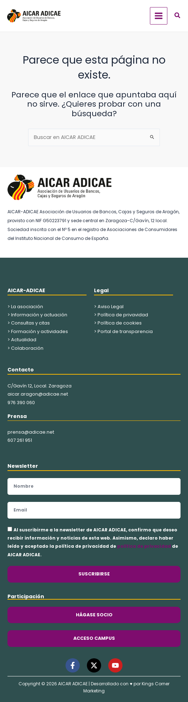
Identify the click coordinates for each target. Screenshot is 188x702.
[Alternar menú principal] (158, 16)
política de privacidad (144, 546)
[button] (177, 16)
